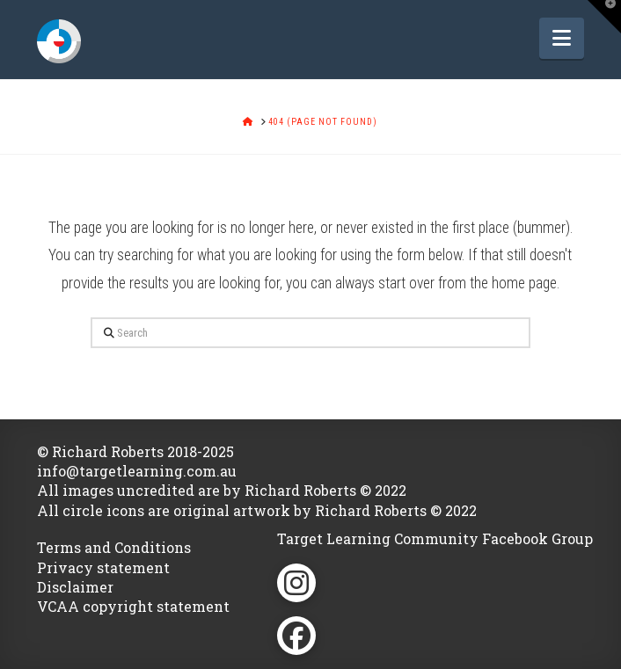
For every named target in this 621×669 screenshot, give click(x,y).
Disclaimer (75, 587)
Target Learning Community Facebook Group (435, 538)
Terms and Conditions (114, 547)
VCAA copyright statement (133, 606)
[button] (561, 38)
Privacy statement (103, 567)
